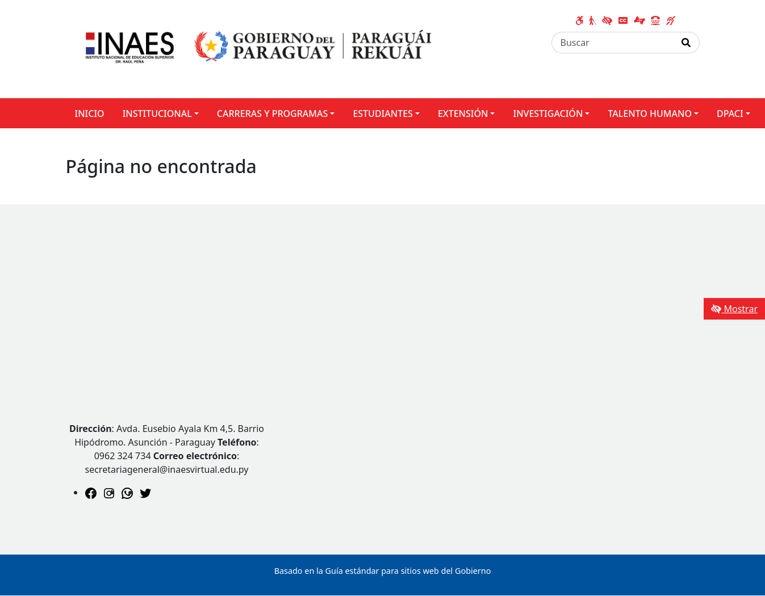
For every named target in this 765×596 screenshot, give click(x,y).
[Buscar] (612, 42)
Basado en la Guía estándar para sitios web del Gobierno (382, 570)
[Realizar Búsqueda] (686, 42)
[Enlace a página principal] (255, 48)
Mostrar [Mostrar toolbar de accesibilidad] (734, 309)
